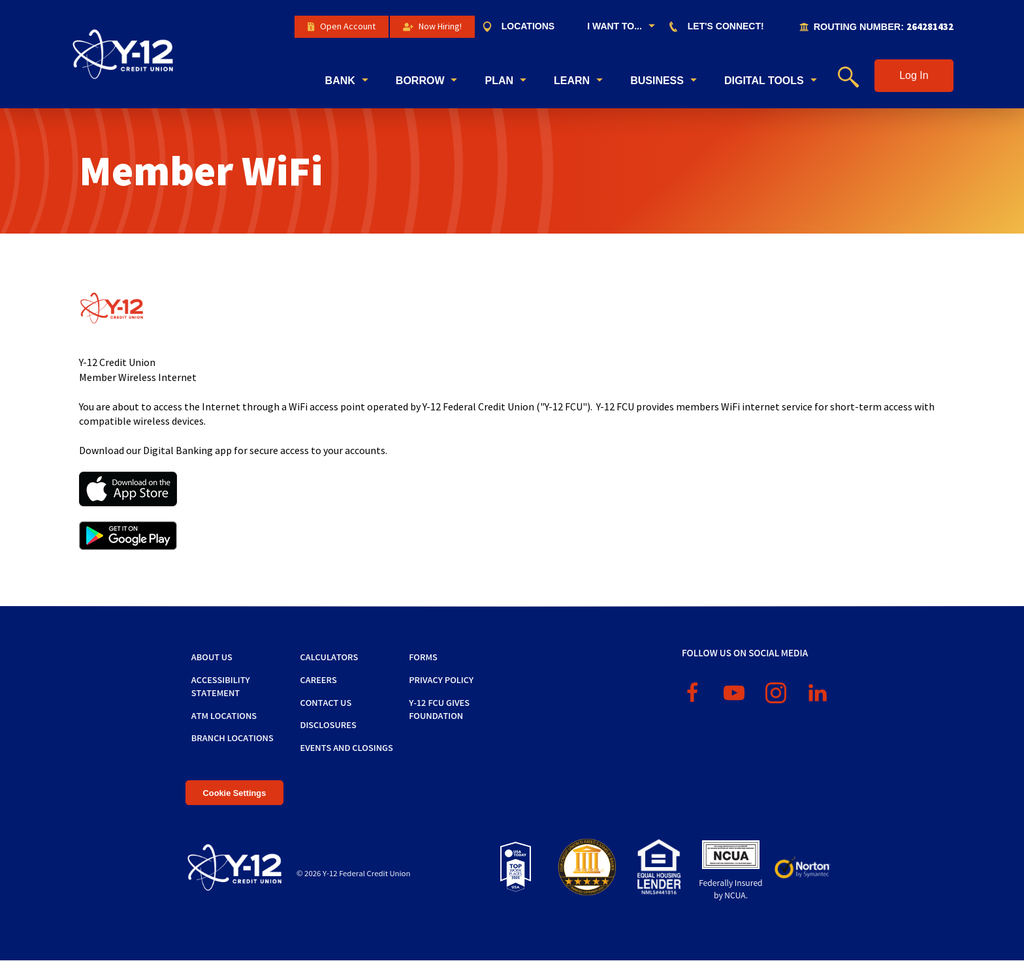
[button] (913, 75)
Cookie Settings (234, 793)
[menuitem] (525, 26)
